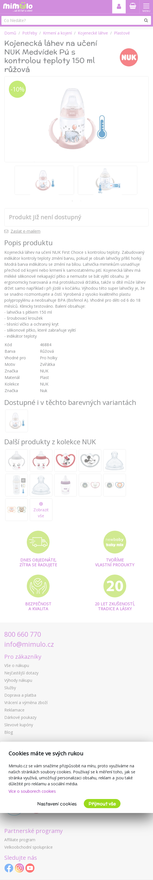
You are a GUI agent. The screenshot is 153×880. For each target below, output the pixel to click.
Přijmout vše (102, 804)
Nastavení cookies (57, 804)
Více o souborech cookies (32, 791)
